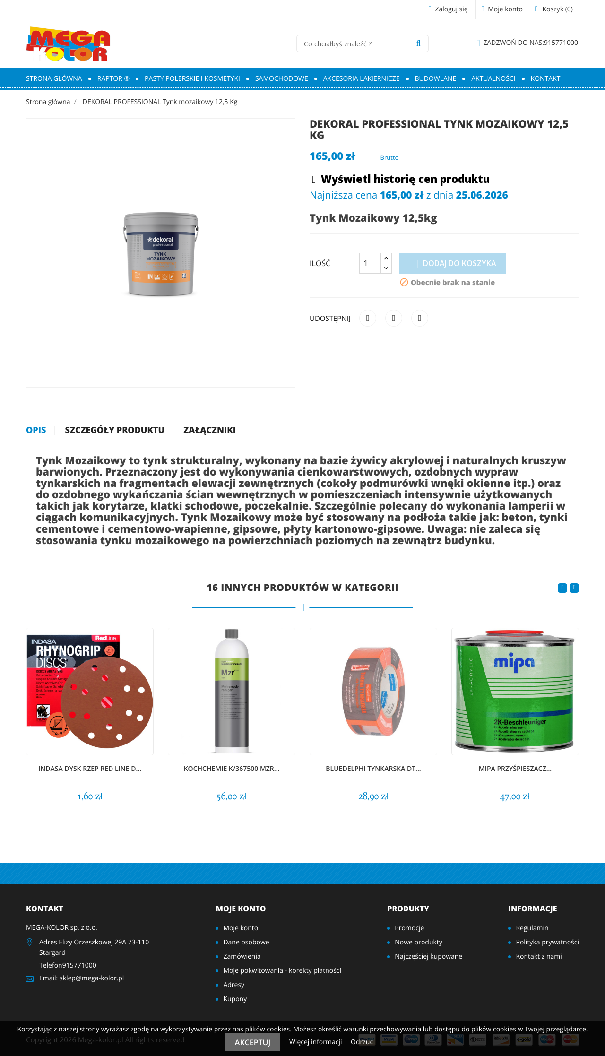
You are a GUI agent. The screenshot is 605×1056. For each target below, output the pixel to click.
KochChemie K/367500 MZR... (232, 768)
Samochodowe (281, 78)
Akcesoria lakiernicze (361, 78)
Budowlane (436, 78)
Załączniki (209, 430)
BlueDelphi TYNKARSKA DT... (373, 768)
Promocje (409, 928)
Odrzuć (362, 1042)
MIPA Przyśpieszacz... (515, 768)
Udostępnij (367, 318)
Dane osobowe (246, 942)
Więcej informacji (316, 1042)
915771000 (527, 43)
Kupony (235, 999)
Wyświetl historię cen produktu (401, 179)
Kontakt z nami (539, 956)
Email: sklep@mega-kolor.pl (81, 978)
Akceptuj (252, 1042)
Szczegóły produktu (115, 430)
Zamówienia (241, 956)
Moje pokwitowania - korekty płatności (282, 970)
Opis (36, 430)
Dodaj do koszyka (452, 263)
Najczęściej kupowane (428, 956)
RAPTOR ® (113, 78)
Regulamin (532, 928)
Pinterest (419, 318)
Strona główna (54, 78)
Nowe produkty (418, 942)
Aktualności (493, 78)
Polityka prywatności (547, 942)
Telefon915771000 (67, 965)
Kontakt (546, 78)
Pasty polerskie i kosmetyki (192, 78)
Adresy (233, 984)
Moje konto (241, 908)
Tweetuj (393, 318)
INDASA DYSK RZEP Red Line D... (89, 768)
